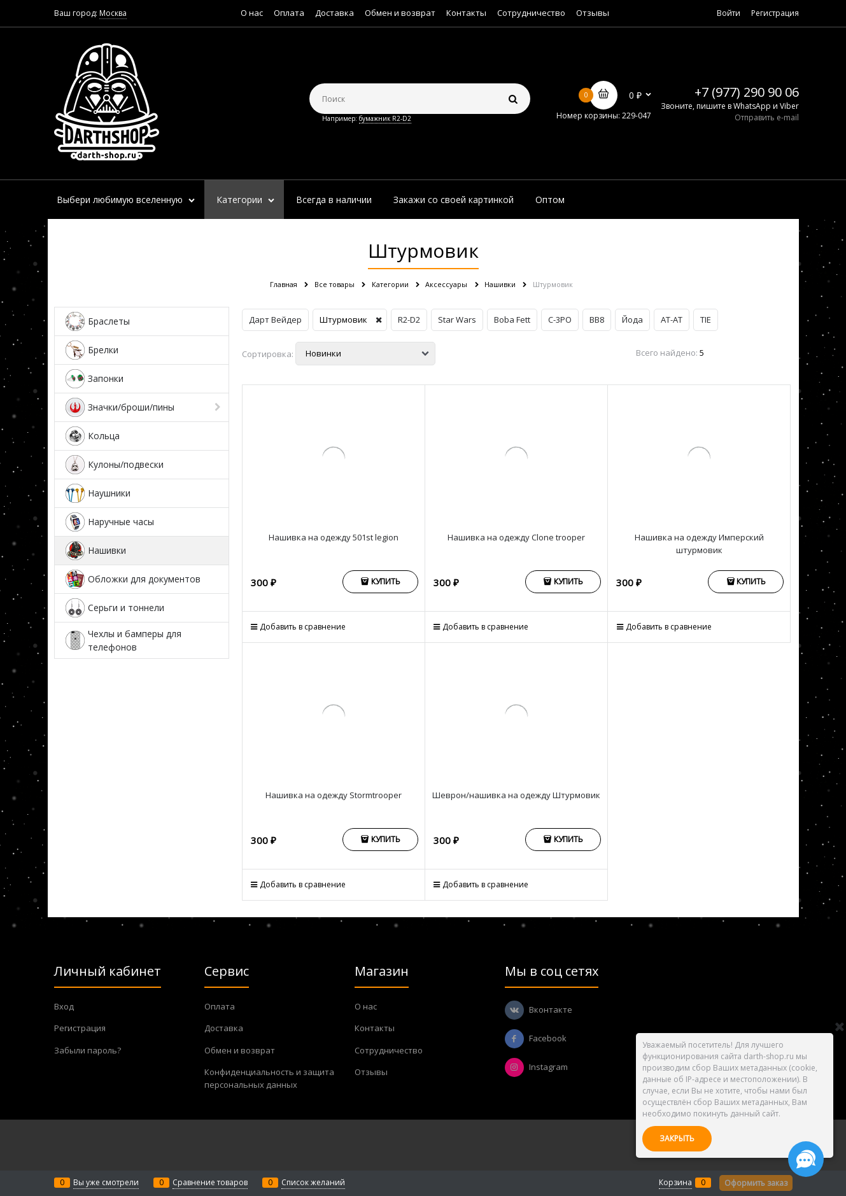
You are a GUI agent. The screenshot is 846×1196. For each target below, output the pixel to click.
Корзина (675, 1182)
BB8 (596, 319)
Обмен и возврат (400, 12)
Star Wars (457, 319)
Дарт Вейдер (275, 319)
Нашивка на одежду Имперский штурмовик (699, 543)
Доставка (334, 12)
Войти (728, 13)
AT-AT (671, 319)
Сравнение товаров (210, 1182)
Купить (385, 581)
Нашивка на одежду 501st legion (333, 537)
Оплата (289, 12)
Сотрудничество (531, 12)
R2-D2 (409, 319)
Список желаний (313, 1182)
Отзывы (592, 12)
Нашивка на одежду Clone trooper (516, 537)
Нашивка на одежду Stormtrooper (333, 795)
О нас (252, 12)
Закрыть (676, 1138)
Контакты (466, 12)
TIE (705, 319)
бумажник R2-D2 (385, 118)
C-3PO (560, 319)
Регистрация (775, 13)
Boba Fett (512, 319)
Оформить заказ (755, 1183)
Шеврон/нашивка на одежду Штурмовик (516, 795)
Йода (632, 319)
